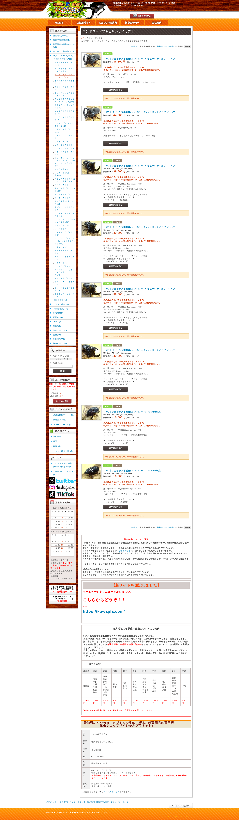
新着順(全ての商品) (166, 46)
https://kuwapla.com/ (104, 611)
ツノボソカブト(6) (63, 198)
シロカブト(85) (61, 169)
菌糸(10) (57, 326)
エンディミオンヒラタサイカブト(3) (65, 70)
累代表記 (57, 436)
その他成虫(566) (60, 309)
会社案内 (64, 802)
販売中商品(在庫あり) (63, 40)
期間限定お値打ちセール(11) (64, 45)
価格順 (134, 46)
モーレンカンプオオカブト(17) (65, 283)
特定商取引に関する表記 (98, 802)
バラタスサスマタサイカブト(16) (65, 214)
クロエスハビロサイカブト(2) (65, 106)
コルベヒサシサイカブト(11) (65, 136)
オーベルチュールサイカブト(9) (65, 82)
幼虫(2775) (58, 313)
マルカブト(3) (61, 263)
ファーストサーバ (186, 816)
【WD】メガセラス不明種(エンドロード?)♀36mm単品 (132, 412)
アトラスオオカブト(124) (64, 63)
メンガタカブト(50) (63, 278)
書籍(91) (57, 335)
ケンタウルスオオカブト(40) (65, 112)
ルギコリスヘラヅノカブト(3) (65, 295)
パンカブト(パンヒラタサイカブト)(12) (65, 220)
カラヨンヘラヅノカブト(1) (65, 88)
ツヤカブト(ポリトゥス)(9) (64, 202)
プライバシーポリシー (121, 802)
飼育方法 (57, 446)
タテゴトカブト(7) (63, 185)
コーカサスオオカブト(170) (65, 118)
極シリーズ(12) (60, 343)
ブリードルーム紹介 (62, 425)
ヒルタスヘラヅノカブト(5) (65, 233)
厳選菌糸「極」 (60, 420)
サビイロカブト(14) (63, 141)
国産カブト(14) (61, 300)
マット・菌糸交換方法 (63, 451)
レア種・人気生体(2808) (64, 51)
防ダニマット (125, 551)
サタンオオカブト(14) (65, 145)
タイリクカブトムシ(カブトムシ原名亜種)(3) (65, 180)
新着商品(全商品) (61, 36)
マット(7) (57, 322)
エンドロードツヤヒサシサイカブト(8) (65, 76)
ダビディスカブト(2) (64, 194)
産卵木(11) (58, 317)
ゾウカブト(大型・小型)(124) (64, 174)
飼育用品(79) (59, 339)
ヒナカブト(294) (62, 225)
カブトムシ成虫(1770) (63, 56)
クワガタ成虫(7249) (62, 304)
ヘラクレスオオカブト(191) (65, 258)
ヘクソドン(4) (61, 247)
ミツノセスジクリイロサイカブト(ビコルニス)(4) (65, 272)
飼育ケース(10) (60, 330)
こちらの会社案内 (111, 792)
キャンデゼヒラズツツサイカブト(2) (65, 94)
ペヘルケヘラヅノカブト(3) (65, 252)
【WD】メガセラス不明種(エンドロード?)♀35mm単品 (132, 470)
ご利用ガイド (52, 802)
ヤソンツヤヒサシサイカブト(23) (65, 289)
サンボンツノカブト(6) (65, 148)
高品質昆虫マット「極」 (64, 415)
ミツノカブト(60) (62, 266)
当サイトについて (78, 802)
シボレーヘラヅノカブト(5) (65, 153)
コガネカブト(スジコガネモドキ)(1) (65, 124)
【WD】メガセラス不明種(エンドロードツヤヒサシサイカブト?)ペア (139, 58)
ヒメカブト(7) (61, 229)
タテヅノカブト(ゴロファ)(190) (65, 189)
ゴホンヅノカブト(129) (63, 130)
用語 (55, 441)
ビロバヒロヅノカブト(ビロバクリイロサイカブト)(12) (65, 241)
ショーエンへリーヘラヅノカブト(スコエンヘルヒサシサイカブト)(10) (65, 162)
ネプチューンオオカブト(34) (65, 208)
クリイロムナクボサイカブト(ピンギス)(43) (65, 100)
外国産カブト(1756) (63, 59)
